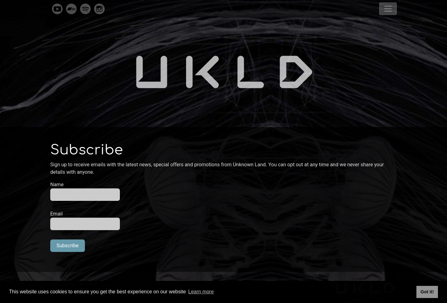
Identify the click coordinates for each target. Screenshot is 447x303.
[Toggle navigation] (388, 8)
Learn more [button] (201, 291)
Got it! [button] (427, 291)
